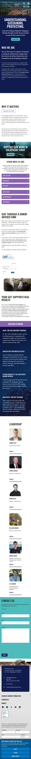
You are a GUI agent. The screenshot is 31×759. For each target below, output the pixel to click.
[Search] (24, 3)
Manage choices (15, 756)
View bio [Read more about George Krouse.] (11, 479)
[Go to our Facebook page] (3, 707)
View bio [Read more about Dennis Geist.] (11, 451)
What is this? (14, 263)
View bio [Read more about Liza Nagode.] (11, 592)
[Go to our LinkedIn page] (19, 707)
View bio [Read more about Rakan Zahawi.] (11, 564)
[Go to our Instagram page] (7, 707)
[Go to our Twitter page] (11, 707)
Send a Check (15, 181)
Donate (26, 6)
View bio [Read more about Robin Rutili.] (11, 507)
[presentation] (12, 648)
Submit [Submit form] (4, 655)
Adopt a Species (15, 175)
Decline (15, 752)
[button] (28, 3)
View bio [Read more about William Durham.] (11, 536)
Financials (5, 700)
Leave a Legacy (15, 192)
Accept (15, 749)
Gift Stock (15, 186)
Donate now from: (6, 266)
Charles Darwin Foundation (11, 696)
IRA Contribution (15, 197)
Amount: (4, 271)
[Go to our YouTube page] (15, 707)
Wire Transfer (15, 202)
